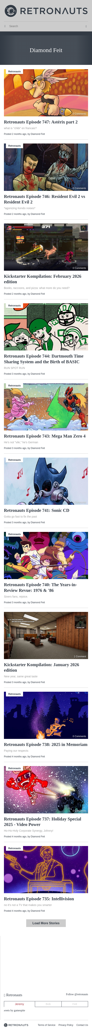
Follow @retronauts (77, 994)
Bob (48, 1004)
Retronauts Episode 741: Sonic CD (36, 510)
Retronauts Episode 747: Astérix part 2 (41, 122)
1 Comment (80, 656)
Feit (74, 1004)
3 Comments (79, 502)
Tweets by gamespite (13, 1010)
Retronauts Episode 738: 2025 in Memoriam (45, 744)
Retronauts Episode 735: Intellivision (39, 898)
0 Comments (79, 113)
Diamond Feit (38, 134)
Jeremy (19, 1004)
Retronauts (14, 71)
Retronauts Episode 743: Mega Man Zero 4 (44, 436)
